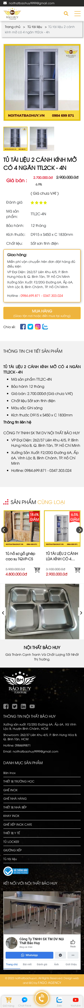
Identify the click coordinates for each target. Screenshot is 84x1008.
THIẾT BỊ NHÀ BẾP (15, 807)
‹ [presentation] (3, 611)
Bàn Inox (9, 773)
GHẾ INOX (10, 790)
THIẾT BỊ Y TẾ (11, 833)
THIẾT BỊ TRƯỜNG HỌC (18, 781)
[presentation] (4, 530)
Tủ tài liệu (35, 26)
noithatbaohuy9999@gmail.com (31, 3)
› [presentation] (81, 611)
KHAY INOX (11, 816)
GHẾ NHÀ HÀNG (15, 798)
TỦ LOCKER (11, 841)
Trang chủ (12, 26)
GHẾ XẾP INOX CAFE (17, 824)
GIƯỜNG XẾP (12, 850)
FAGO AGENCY (49, 982)
